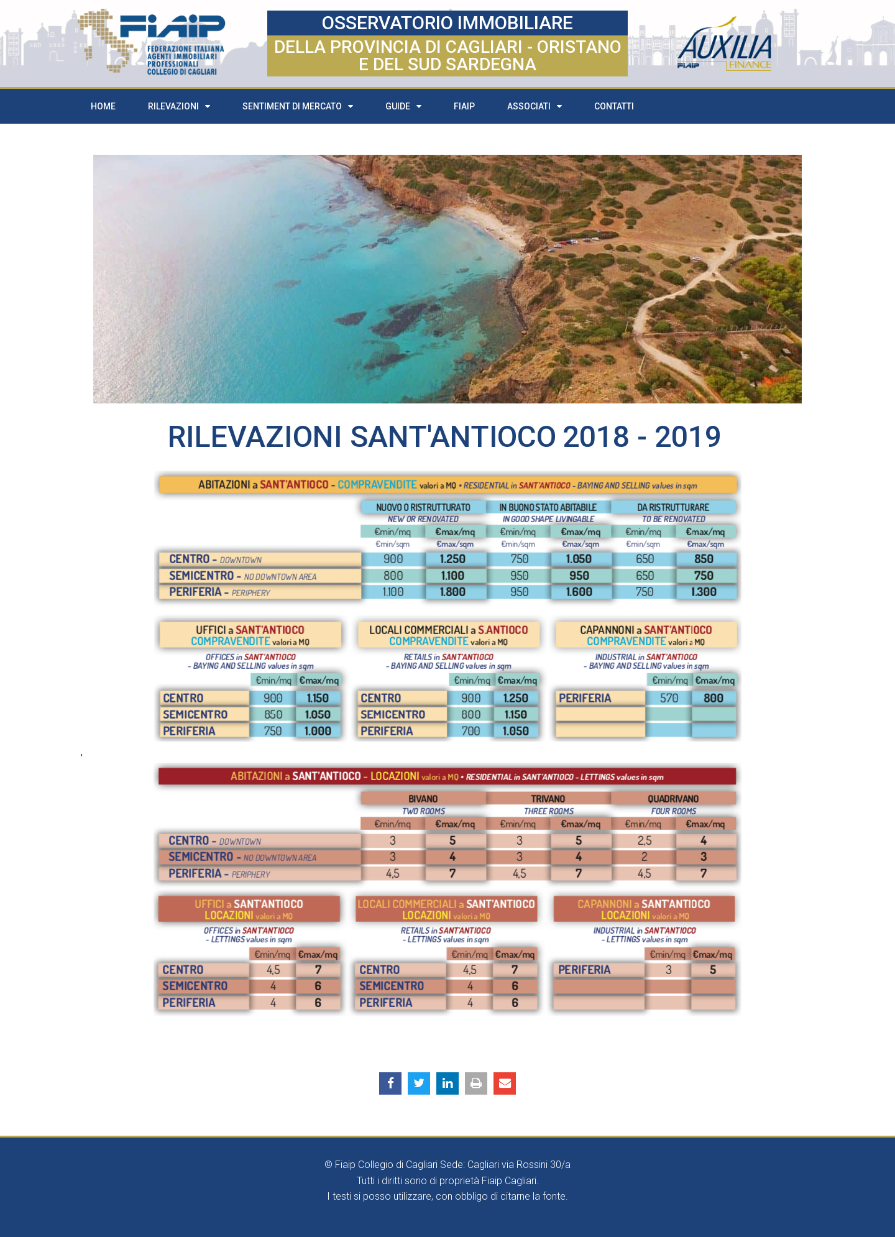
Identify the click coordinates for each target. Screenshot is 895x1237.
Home (103, 106)
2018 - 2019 (642, 436)
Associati (534, 106)
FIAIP (464, 106)
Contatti (614, 106)
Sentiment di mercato (297, 106)
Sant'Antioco (452, 436)
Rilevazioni (179, 106)
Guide (403, 106)
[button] (390, 1083)
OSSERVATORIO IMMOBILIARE (447, 23)
